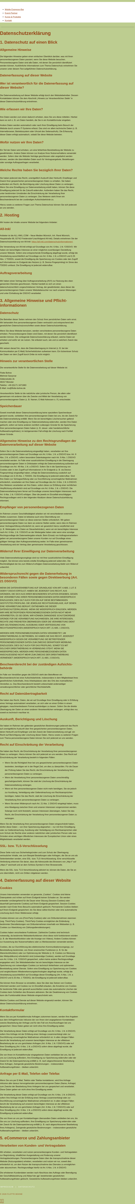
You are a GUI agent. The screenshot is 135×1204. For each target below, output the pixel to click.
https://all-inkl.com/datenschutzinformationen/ (52, 242)
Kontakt (8, 20)
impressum (7, 1187)
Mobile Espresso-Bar (14, 9)
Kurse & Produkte (13, 17)
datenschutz (26, 1187)
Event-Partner (11, 13)
